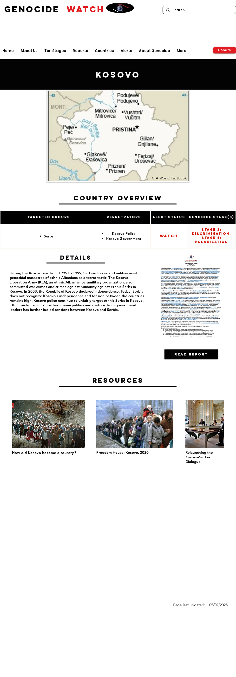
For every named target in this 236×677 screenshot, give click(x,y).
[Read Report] (191, 354)
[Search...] (199, 10)
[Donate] (224, 50)
